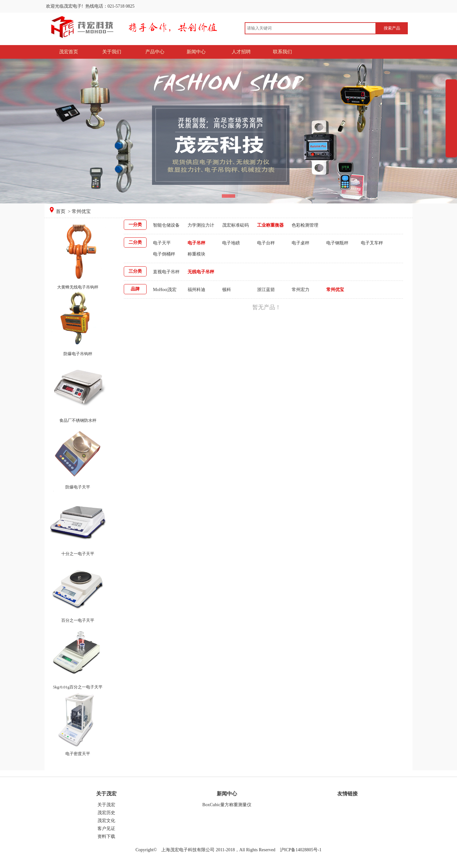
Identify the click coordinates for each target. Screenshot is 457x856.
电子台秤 (266, 243)
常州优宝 (335, 289)
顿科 (226, 289)
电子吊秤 (196, 243)
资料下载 (106, 836)
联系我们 (282, 51)
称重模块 (196, 254)
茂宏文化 (106, 820)
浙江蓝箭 (266, 289)
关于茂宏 (106, 804)
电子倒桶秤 (164, 254)
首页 (61, 211)
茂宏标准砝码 (235, 225)
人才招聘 (241, 51)
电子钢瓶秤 (337, 243)
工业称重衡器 (270, 225)
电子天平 (162, 243)
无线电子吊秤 (201, 271)
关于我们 (111, 51)
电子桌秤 (300, 243)
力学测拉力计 (201, 225)
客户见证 (106, 828)
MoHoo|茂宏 (164, 289)
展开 (451, 132)
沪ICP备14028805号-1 (300, 849)
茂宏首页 (68, 51)
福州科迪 (196, 289)
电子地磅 (231, 243)
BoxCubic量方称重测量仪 (227, 804)
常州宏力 (300, 289)
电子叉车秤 (372, 243)
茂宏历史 (106, 812)
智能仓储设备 (166, 225)
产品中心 (154, 51)
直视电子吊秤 (166, 271)
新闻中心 (196, 51)
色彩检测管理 (305, 225)
